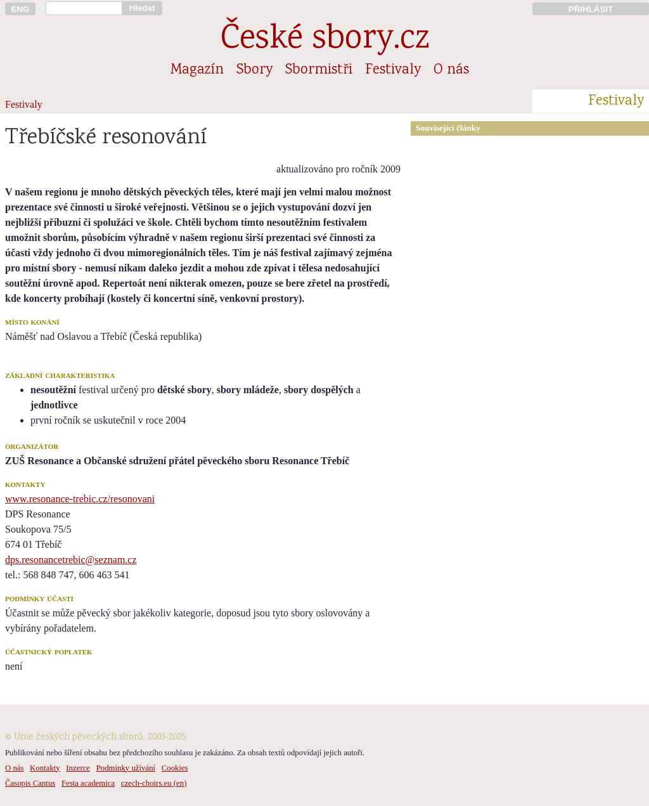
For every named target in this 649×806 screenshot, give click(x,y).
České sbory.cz (325, 40)
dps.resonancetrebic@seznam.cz (71, 559)
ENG (20, 9)
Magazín (197, 70)
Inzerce (78, 768)
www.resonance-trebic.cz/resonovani (80, 498)
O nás (451, 70)
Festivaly (393, 70)
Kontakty (45, 768)
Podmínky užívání (125, 768)
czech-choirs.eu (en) (154, 783)
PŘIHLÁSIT (591, 9)
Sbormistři (318, 70)
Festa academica (88, 783)
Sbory (254, 70)
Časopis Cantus (30, 783)
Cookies (175, 768)
